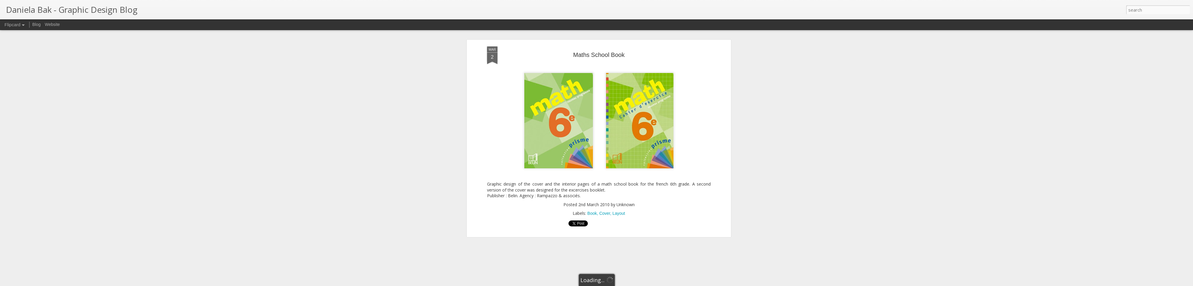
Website (52, 24)
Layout (619, 213)
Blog (36, 24)
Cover (604, 213)
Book (592, 213)
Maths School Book (599, 55)
